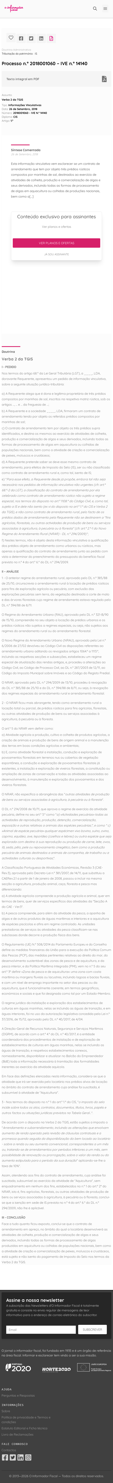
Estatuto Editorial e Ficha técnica (24, 1428)
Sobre (6, 1411)
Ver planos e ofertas (56, 243)
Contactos (9, 1450)
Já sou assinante (56, 254)
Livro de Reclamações (17, 1434)
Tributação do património (17, 53)
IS (36, 53)
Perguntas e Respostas (18, 1395)
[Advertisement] (56, 297)
